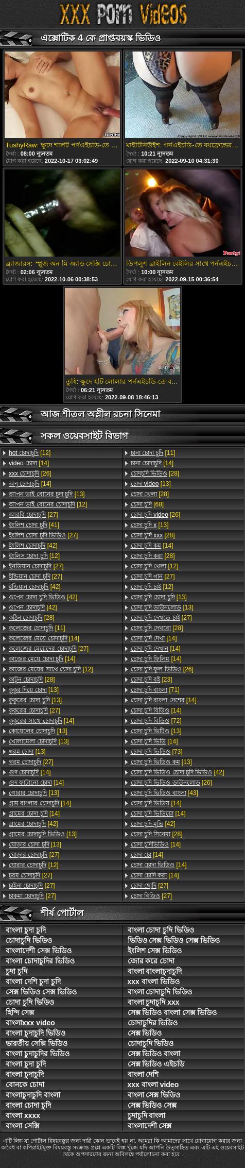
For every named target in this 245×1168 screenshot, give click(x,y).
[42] (33, 545)
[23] (151, 679)
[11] (37, 628)
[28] (32, 617)
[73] (157, 751)
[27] (33, 514)
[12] (29, 452)
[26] (30, 473)
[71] (155, 689)
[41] (34, 525)
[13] (47, 494)
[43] (164, 793)
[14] (29, 463)
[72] (156, 720)
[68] (147, 504)
